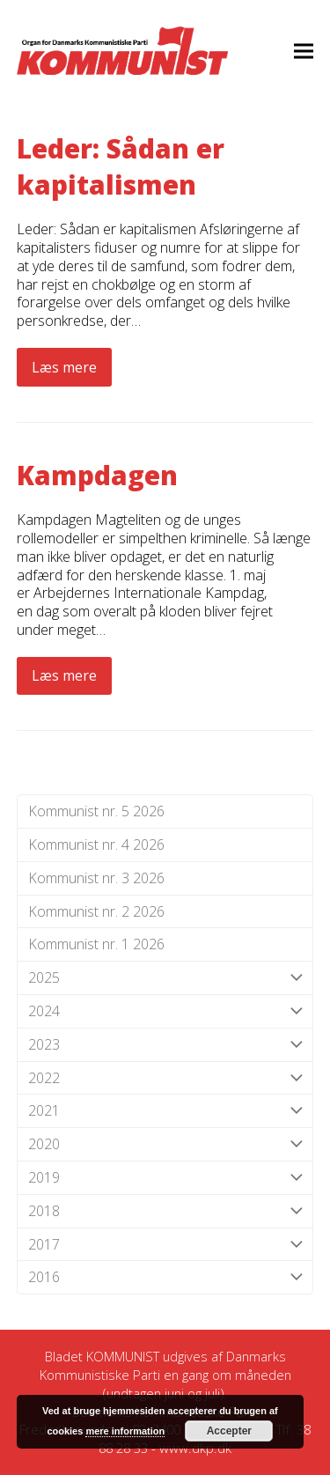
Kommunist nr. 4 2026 (96, 844)
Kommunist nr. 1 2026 (96, 944)
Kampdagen (97, 475)
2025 (165, 978)
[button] (303, 50)
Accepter (229, 1431)
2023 (165, 1045)
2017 (165, 1244)
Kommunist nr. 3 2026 (96, 878)
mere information (125, 1431)
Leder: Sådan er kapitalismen (120, 166)
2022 (165, 1078)
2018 (165, 1211)
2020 (165, 1144)
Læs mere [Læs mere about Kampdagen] (64, 675)
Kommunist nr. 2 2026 (96, 911)
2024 (165, 1011)
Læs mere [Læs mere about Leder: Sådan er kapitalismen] (64, 367)
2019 (165, 1178)
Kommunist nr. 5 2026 (96, 811)
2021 (165, 1111)
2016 (165, 1277)
